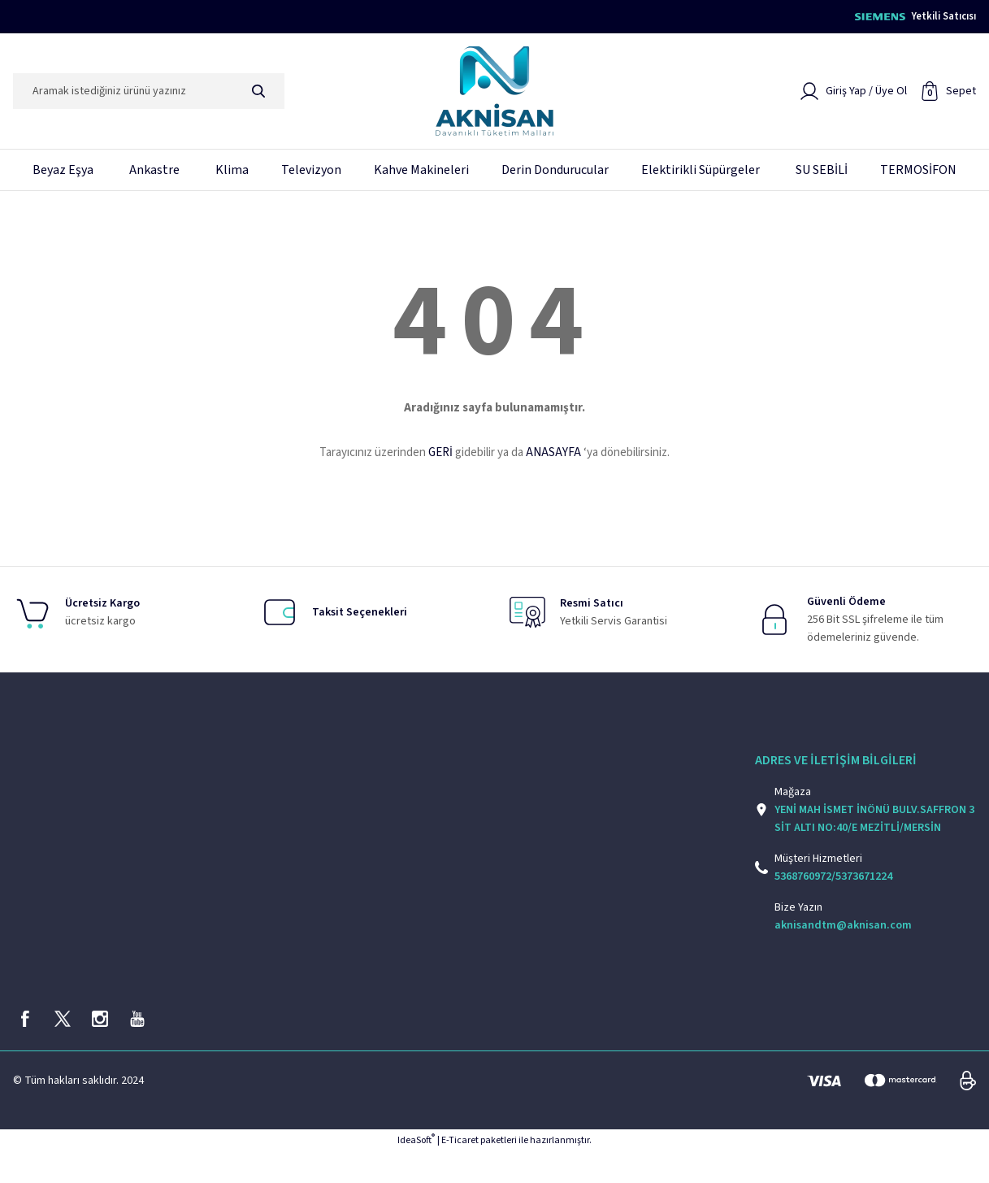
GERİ (440, 458)
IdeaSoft (416, 1171)
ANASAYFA (553, 458)
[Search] (148, 97)
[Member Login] (853, 97)
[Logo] (494, 96)
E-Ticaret (460, 1171)
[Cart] (948, 97)
